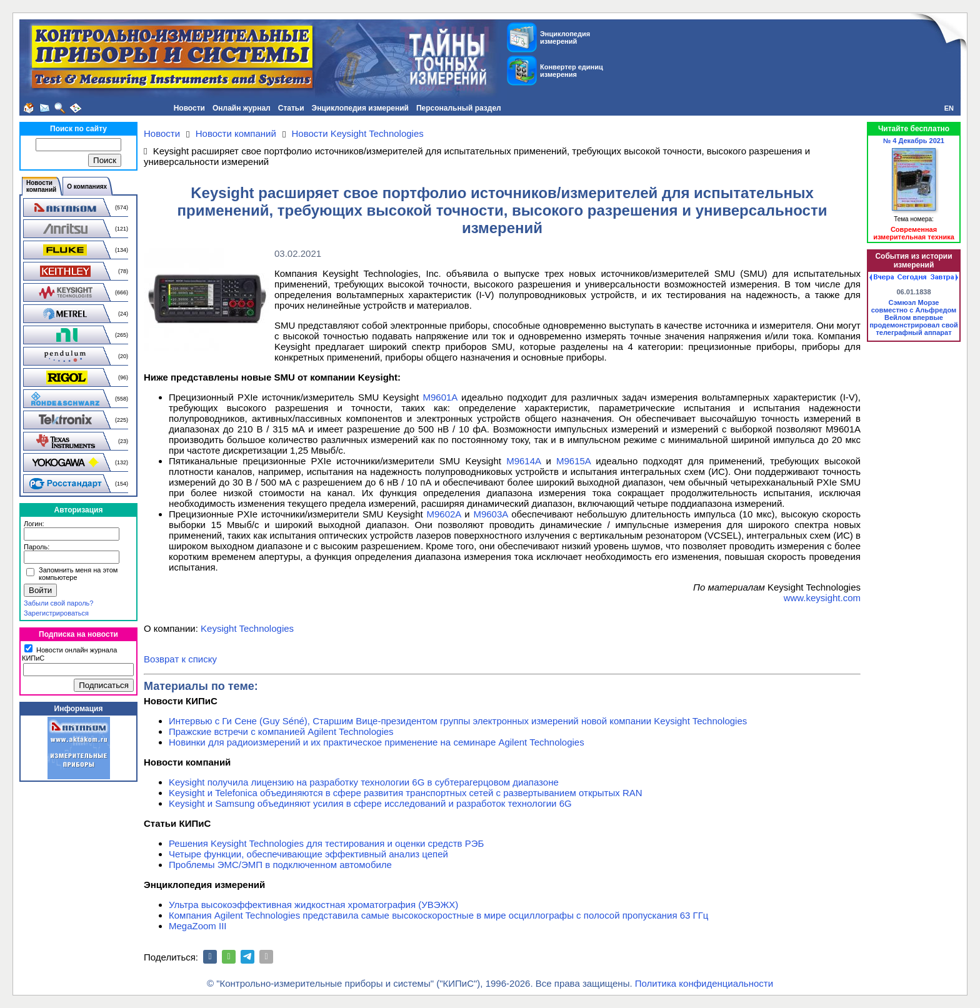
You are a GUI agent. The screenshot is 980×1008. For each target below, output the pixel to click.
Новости (189, 108)
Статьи (291, 108)
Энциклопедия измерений (360, 108)
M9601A (440, 397)
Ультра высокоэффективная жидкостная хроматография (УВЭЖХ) (313, 904)
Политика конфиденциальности (704, 983)
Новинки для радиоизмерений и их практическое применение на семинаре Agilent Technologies (376, 742)
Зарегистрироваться (56, 613)
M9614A (523, 461)
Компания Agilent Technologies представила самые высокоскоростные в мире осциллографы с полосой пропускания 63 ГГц (438, 915)
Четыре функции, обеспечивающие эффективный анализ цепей (308, 854)
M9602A (443, 514)
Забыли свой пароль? (58, 603)
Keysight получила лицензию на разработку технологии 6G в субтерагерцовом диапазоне (364, 782)
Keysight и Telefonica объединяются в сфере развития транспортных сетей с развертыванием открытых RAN (405, 792)
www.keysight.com (822, 597)
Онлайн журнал (241, 108)
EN (949, 108)
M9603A (490, 514)
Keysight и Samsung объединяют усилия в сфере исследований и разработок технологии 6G (370, 803)
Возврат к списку (180, 659)
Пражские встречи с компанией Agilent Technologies (281, 731)
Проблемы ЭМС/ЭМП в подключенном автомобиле (280, 864)
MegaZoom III (198, 926)
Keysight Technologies (247, 628)
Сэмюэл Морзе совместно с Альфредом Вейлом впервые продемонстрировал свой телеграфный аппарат (913, 317)
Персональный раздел (458, 108)
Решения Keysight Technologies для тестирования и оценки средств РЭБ (326, 843)
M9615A (573, 461)
